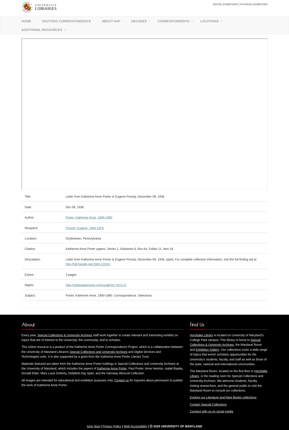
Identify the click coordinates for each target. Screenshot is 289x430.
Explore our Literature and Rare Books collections (223, 397)
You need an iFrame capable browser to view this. (145, 114)
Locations (209, 21)
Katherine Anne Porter (112, 368)
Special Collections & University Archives (64, 335)
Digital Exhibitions (225, 4)
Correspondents (174, 21)
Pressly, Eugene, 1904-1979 (85, 228)
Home (26, 21)
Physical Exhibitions (254, 4)
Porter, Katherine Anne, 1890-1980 (89, 217)
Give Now (93, 426)
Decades (139, 21)
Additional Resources (42, 30)
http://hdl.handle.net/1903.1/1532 (88, 264)
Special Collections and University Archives (99, 352)
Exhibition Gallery (207, 349)
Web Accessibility (135, 426)
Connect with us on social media (211, 411)
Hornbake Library (201, 335)
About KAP (111, 21)
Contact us (121, 380)
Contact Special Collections (208, 404)
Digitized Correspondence (66, 21)
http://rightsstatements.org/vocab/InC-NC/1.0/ (96, 285)
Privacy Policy (112, 426)
